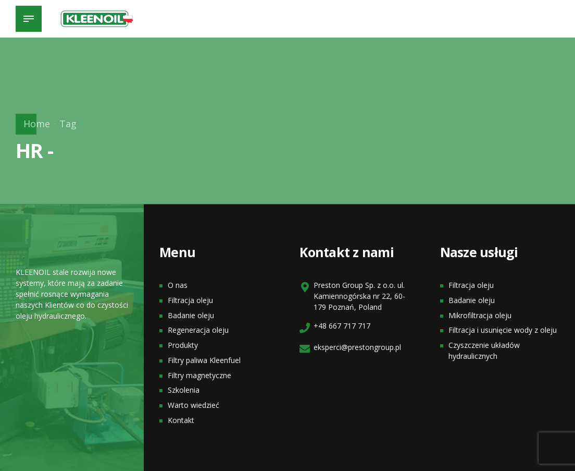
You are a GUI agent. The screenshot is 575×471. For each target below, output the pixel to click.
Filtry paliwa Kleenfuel (204, 360)
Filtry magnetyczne (199, 375)
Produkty (183, 345)
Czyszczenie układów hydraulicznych (484, 350)
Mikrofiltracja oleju (479, 315)
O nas (178, 285)
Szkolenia (183, 390)
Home (36, 123)
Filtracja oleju (190, 300)
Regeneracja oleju (198, 330)
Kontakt (181, 420)
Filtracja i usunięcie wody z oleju (502, 330)
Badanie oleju (191, 315)
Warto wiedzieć (193, 405)
